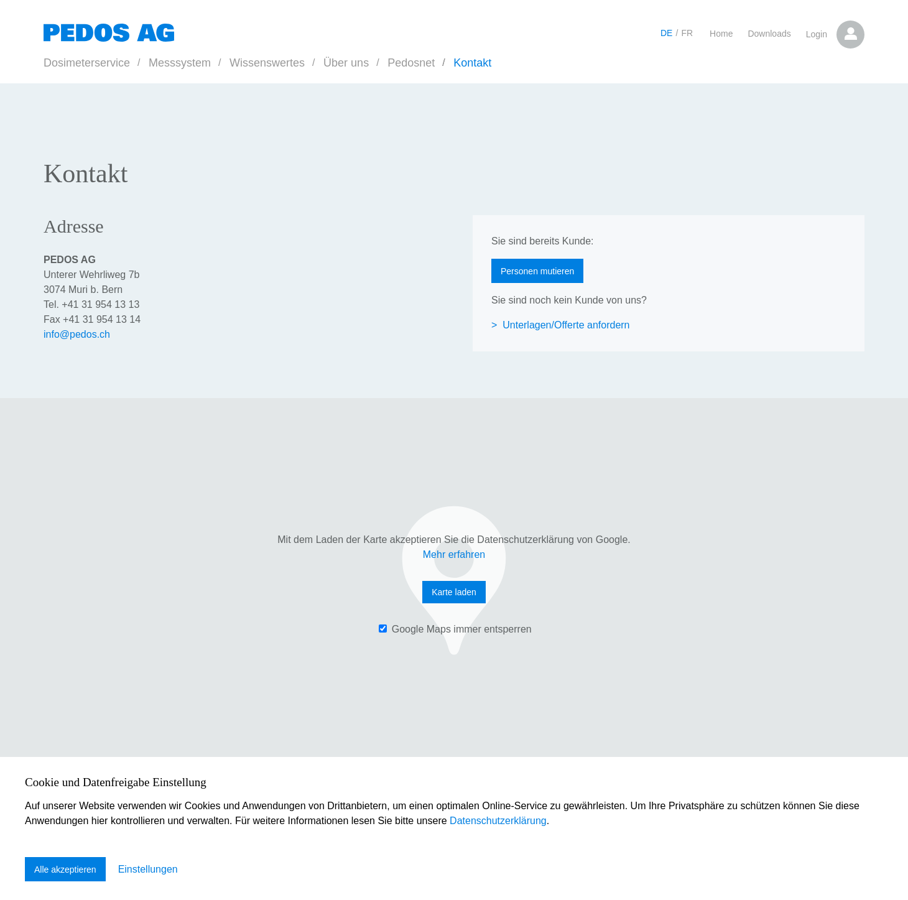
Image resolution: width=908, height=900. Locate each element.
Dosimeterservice (87, 63)
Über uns (346, 63)
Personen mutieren (537, 271)
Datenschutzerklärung (498, 821)
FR (687, 33)
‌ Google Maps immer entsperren (455, 629)
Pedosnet (411, 63)
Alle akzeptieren (65, 869)
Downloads (769, 34)
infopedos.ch (77, 334)
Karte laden (454, 592)
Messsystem (180, 63)
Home (721, 34)
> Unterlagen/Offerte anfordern (560, 325)
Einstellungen (148, 869)
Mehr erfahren (454, 554)
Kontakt (472, 63)
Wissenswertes (267, 63)
